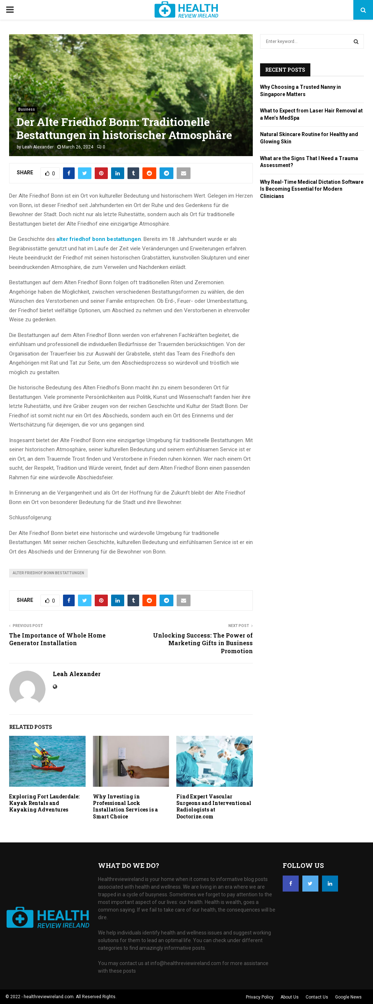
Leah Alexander (38, 147)
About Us (289, 997)
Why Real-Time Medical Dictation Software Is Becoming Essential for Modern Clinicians (312, 189)
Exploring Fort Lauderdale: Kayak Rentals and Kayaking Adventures (44, 803)
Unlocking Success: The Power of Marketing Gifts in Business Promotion (203, 643)
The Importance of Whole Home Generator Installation (57, 639)
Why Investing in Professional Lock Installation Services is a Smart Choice (125, 806)
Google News (348, 997)
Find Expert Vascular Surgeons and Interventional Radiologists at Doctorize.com (213, 806)
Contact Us (317, 997)
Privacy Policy (260, 997)
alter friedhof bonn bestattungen (48, 573)
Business (26, 109)
